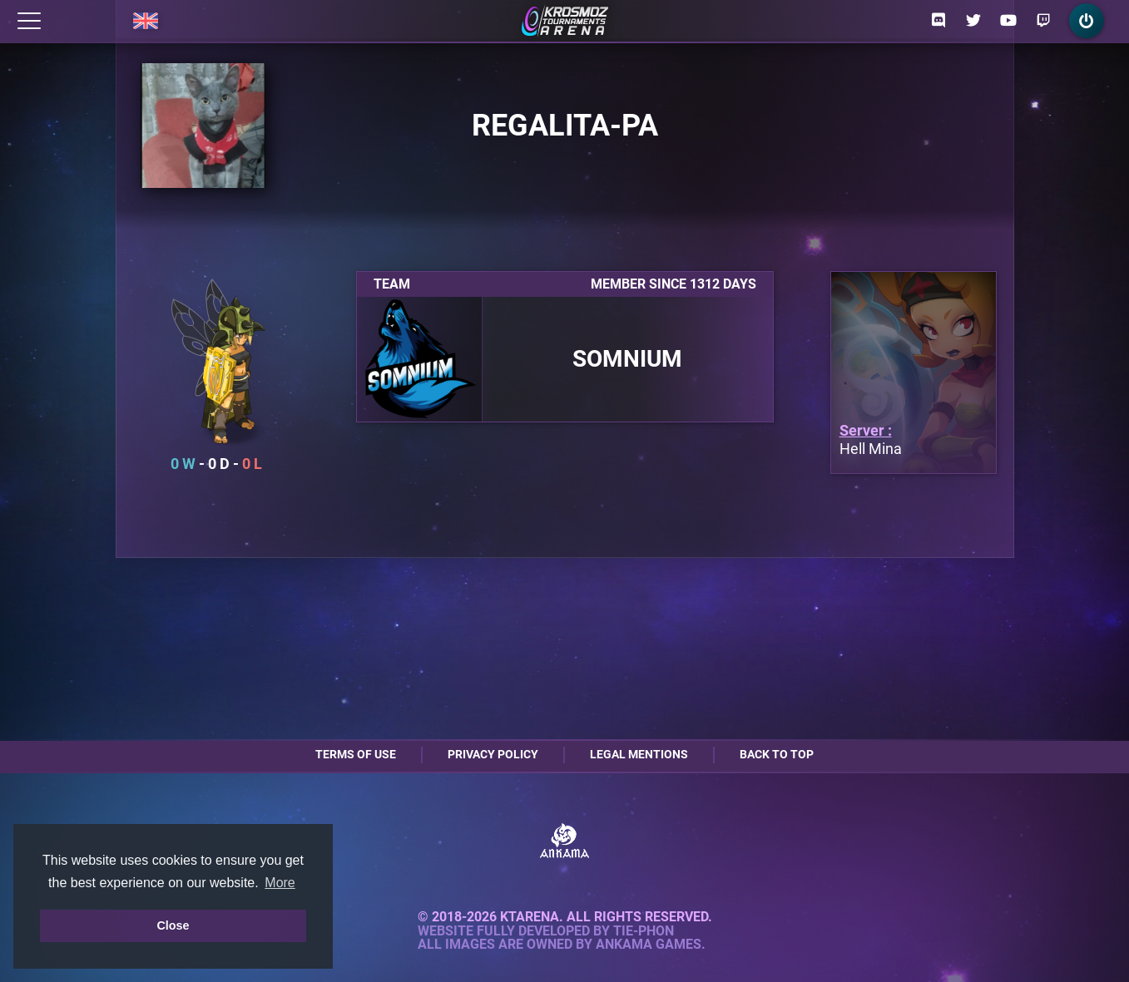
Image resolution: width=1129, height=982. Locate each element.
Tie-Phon (643, 931)
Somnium (627, 359)
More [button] (280, 883)
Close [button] (172, 925)
